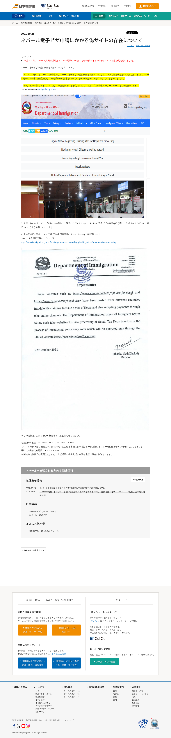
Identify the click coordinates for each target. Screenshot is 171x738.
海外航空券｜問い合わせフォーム (44, 531)
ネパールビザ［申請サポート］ (43, 511)
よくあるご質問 (59, 653)
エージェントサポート (45, 706)
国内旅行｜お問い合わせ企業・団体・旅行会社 (67, 663)
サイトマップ (68, 720)
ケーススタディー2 (72, 694)
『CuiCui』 (95, 621)
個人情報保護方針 (52, 720)
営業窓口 (102, 5)
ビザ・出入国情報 (143, 46)
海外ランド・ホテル (44, 694)
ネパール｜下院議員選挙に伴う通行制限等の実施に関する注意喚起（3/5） (73, 488)
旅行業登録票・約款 (34, 720)
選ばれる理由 (88, 5)
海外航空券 (40, 697)
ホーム (15, 23)
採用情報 (115, 5)
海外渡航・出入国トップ (34, 550)
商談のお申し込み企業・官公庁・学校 (32, 630)
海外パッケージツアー (45, 709)
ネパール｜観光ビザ (38, 515)
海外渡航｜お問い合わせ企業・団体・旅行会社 (33, 663)
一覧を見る (138, 479)
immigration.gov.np (46, 89)
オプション (40, 700)
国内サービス (41, 712)
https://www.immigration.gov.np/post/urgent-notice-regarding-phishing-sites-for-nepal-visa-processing (68, 242)
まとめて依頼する (43, 703)
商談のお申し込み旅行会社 (67, 630)
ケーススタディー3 (72, 697)
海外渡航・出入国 (42, 23)
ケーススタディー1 (72, 691)
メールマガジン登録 (105, 661)
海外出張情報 (17, 720)
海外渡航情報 (26, 23)
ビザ (37, 691)
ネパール (130, 46)
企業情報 (127, 5)
